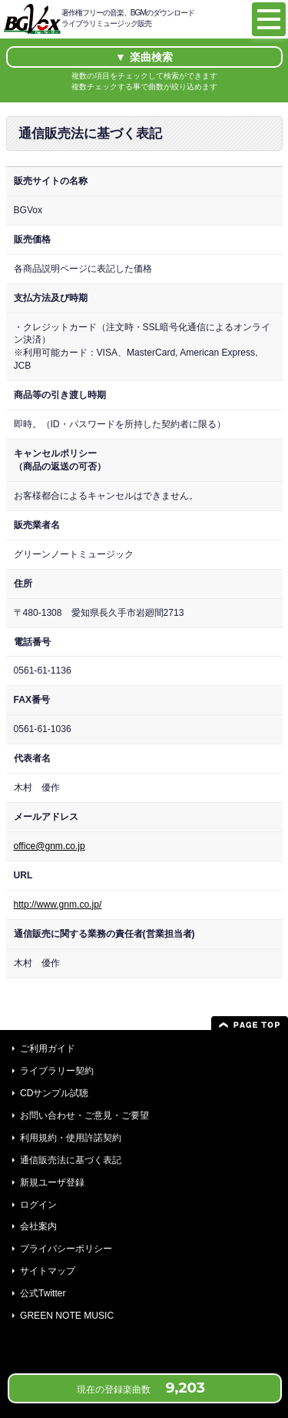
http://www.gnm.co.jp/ (58, 904)
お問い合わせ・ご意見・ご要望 (84, 1115)
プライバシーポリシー (66, 1248)
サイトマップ (47, 1271)
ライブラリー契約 (57, 1070)
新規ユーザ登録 (52, 1182)
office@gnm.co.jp (49, 846)
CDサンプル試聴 (54, 1093)
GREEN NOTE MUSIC (67, 1315)
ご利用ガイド (47, 1048)
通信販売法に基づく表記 (70, 1160)
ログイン (38, 1204)
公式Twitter (43, 1293)
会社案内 (38, 1226)
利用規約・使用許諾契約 (70, 1137)
